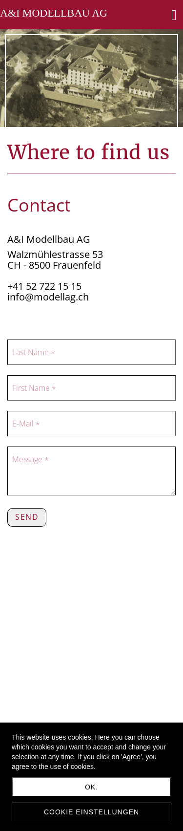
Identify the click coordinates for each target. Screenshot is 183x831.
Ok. (91, 787)
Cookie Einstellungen (91, 812)
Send (27, 516)
